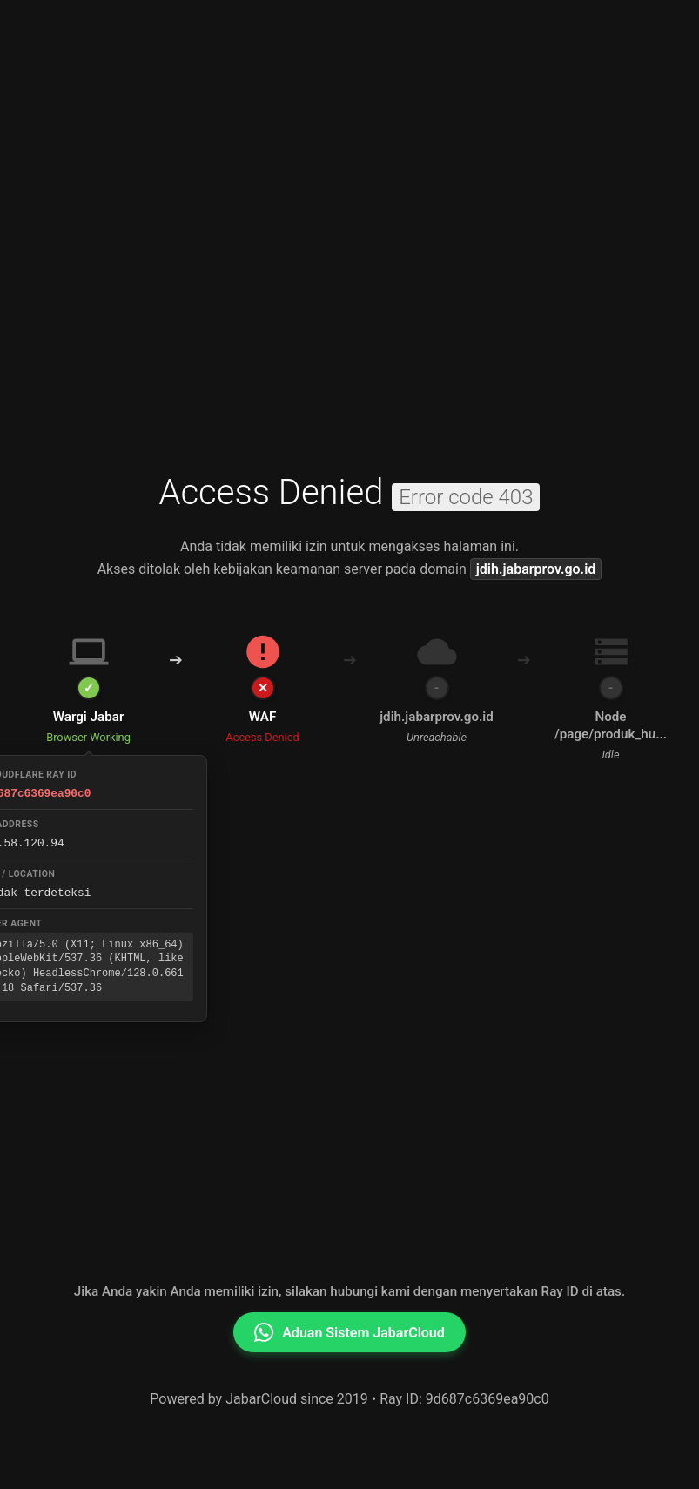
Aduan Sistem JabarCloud (349, 1332)
